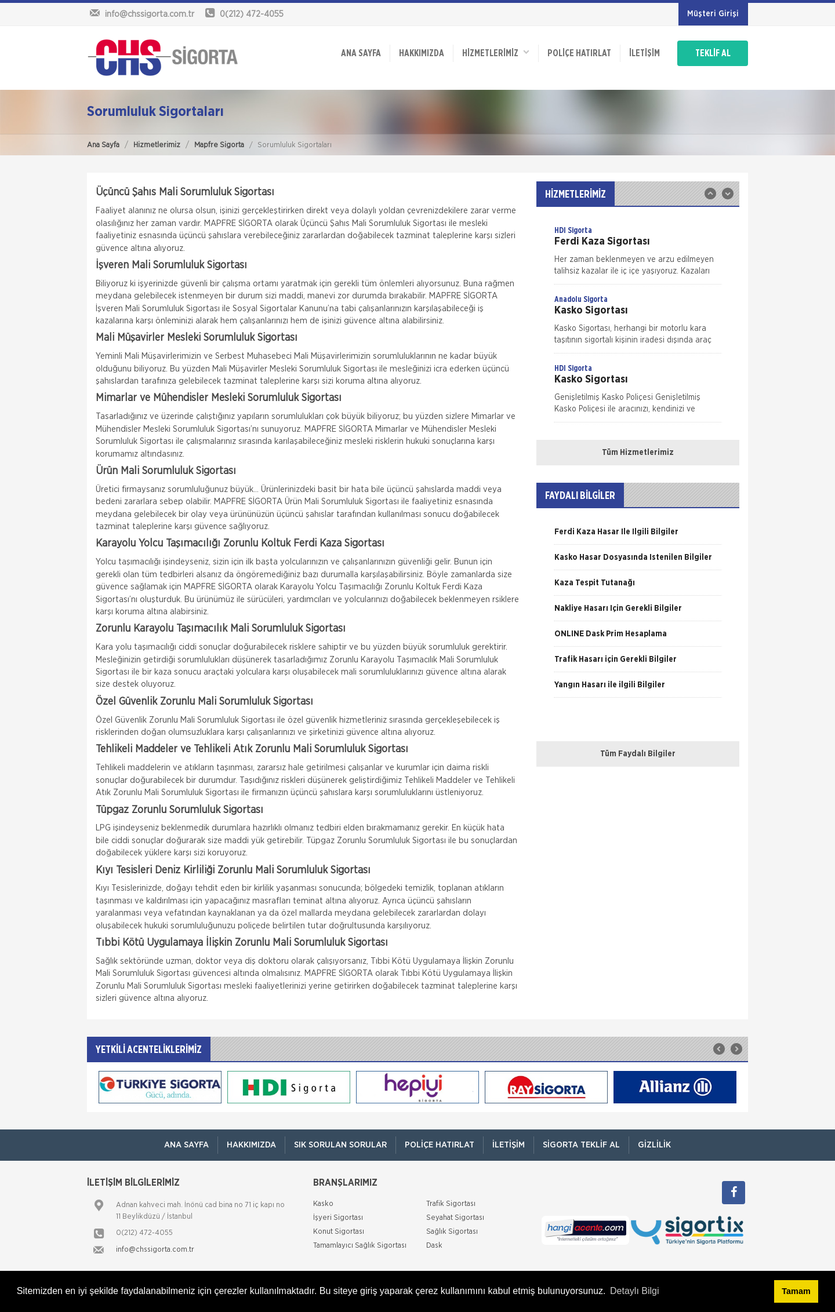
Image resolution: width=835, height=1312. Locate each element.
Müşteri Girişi (713, 14)
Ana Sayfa (103, 145)
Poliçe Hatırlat (579, 53)
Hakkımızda (421, 53)
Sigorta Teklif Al (581, 1144)
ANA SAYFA (361, 53)
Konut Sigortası (338, 1232)
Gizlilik (654, 1144)
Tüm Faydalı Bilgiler (638, 754)
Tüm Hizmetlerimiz (638, 453)
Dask (434, 1245)
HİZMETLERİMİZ (495, 52)
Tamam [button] (796, 1291)
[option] (638, 254)
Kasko (323, 1204)
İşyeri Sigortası (338, 1218)
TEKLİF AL (713, 53)
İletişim (644, 53)
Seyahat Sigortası (455, 1218)
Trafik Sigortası (450, 1204)
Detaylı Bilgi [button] (634, 1291)
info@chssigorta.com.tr (155, 1249)
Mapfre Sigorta (219, 145)
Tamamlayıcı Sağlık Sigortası (359, 1245)
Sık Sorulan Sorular (340, 1144)
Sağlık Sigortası (452, 1232)
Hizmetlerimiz (156, 145)
